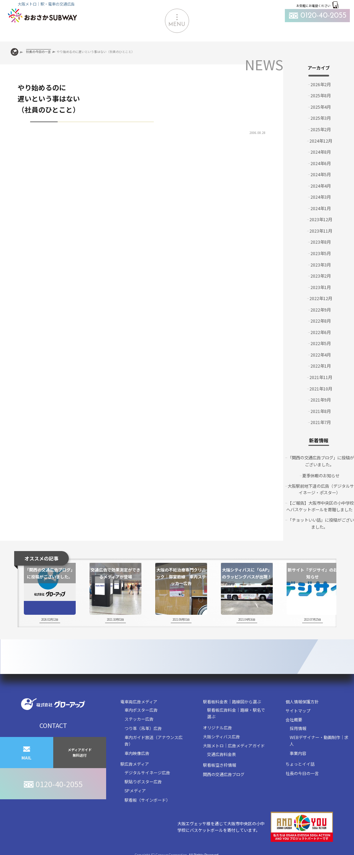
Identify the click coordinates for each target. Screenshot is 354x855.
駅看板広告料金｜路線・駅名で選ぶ (236, 712)
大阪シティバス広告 (221, 735)
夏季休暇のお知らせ (320, 474)
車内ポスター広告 (141, 709)
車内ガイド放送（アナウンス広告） (153, 739)
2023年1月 (320, 286)
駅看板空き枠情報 (219, 764)
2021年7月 (320, 421)
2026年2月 (320, 84)
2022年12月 (320, 297)
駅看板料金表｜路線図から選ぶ (232, 700)
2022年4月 (320, 353)
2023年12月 (320, 219)
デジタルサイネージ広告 (147, 771)
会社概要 (294, 718)
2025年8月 (320, 95)
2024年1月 (320, 207)
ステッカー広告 (138, 718)
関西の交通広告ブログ (223, 773)
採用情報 (298, 727)
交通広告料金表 (221, 753)
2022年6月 (320, 331)
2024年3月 (320, 196)
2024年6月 (320, 163)
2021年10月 (320, 387)
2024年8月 (320, 151)
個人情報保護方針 (302, 700)
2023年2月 (320, 275)
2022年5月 (320, 342)
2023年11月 (320, 230)
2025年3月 (320, 118)
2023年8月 (320, 241)
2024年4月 (320, 185)
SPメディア (135, 789)
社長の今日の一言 (302, 772)
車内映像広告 (136, 752)
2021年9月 (320, 398)
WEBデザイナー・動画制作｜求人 (319, 739)
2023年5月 (320, 252)
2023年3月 (320, 264)
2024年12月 (320, 140)
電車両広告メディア (138, 700)
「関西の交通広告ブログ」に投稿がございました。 (321, 459)
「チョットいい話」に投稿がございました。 (321, 522)
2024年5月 (320, 174)
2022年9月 (320, 309)
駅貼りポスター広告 (143, 780)
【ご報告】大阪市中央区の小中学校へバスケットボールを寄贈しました (320, 505)
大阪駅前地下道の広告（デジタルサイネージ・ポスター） (321, 488)
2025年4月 (320, 107)
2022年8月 (320, 320)
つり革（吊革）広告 (143, 727)
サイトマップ (298, 709)
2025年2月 (320, 129)
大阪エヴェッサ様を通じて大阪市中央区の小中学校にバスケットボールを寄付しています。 (255, 826)
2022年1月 (320, 365)
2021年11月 (320, 376)
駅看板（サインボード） (147, 799)
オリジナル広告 (217, 726)
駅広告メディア (134, 763)
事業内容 (298, 752)
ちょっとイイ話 (300, 763)
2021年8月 (320, 409)
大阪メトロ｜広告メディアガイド (234, 744)
